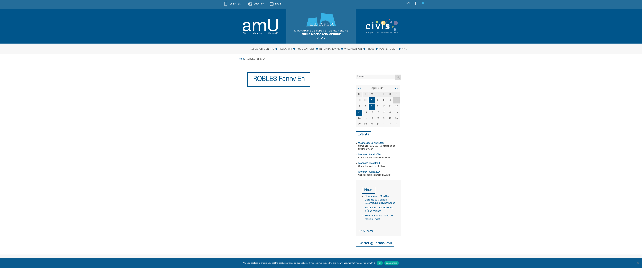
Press (370, 49)
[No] (638, 263)
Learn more (391, 263)
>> (396, 88)
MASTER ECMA (388, 49)
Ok (379, 263)
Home (241, 59)
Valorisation (353, 49)
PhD (404, 49)
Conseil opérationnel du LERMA (374, 158)
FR (422, 3)
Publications (305, 49)
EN (408, 3)
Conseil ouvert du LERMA (371, 166)
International (329, 49)
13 (359, 113)
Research (285, 49)
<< (359, 88)
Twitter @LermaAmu (375, 243)
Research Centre (262, 49)
